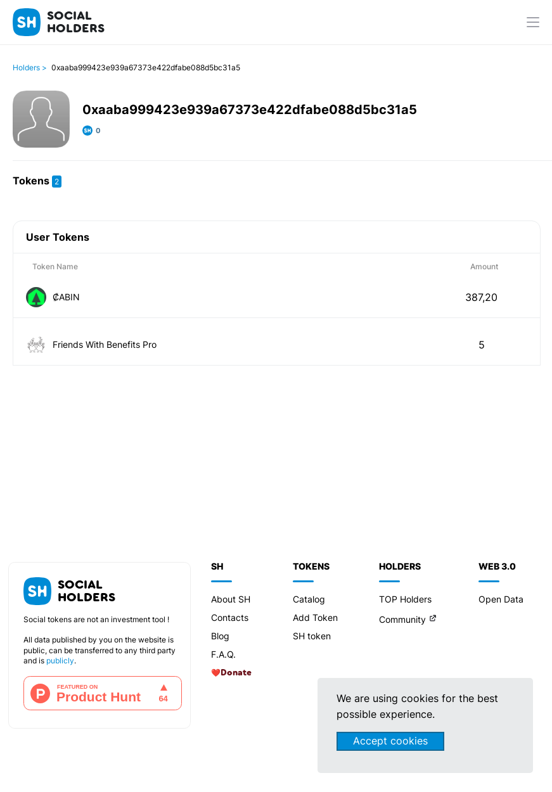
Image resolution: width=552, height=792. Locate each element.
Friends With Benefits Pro (105, 344)
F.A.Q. (223, 654)
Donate (236, 672)
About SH (230, 599)
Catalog (309, 599)
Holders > (30, 68)
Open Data (500, 599)
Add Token (315, 617)
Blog (220, 635)
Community (402, 619)
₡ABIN (66, 296)
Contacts (229, 617)
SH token (312, 635)
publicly (60, 660)
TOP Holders (405, 599)
